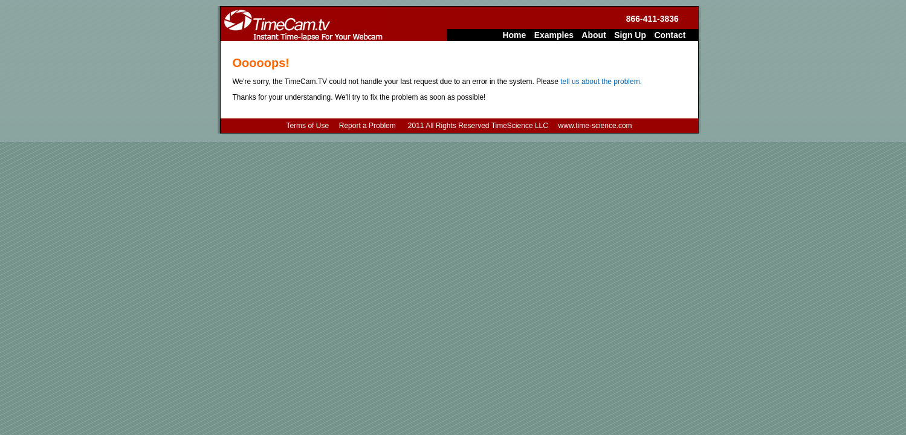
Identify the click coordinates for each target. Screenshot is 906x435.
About (593, 35)
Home (514, 35)
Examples (554, 35)
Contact (669, 35)
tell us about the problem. (601, 81)
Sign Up (630, 35)
